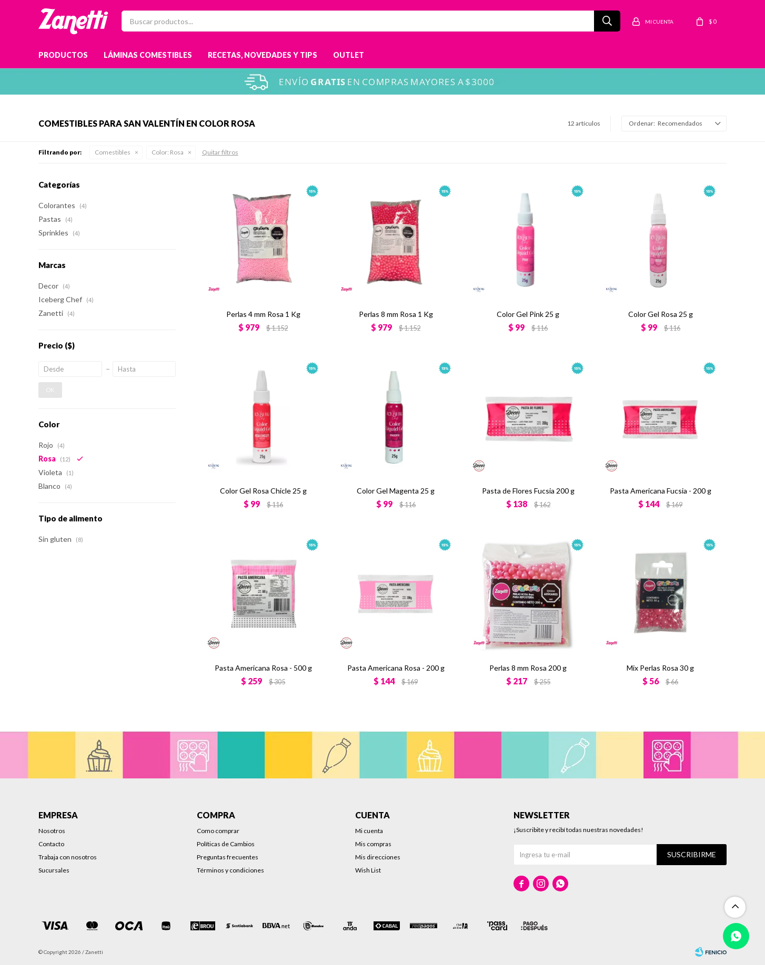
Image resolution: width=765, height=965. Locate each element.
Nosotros (51, 831)
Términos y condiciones (230, 870)
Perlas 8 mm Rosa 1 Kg (396, 314)
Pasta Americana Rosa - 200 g (396, 667)
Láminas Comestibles (148, 54)
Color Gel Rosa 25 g (660, 314)
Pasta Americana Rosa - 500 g (263, 667)
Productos (63, 54)
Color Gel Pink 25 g (528, 314)
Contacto (51, 844)
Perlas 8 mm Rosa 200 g (528, 667)
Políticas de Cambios (226, 844)
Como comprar (218, 831)
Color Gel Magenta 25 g (396, 490)
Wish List (368, 870)
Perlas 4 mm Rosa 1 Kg (263, 314)
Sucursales (53, 870)
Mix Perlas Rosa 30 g (660, 667)
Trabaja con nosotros (67, 857)
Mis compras (373, 844)
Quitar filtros (220, 152)
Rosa (168, 152)
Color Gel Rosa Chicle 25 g (263, 490)
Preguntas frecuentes (227, 857)
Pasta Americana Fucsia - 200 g (660, 490)
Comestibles (112, 152)
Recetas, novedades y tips (262, 54)
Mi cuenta (369, 831)
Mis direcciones (377, 857)
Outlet (348, 54)
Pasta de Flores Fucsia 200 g (528, 490)
